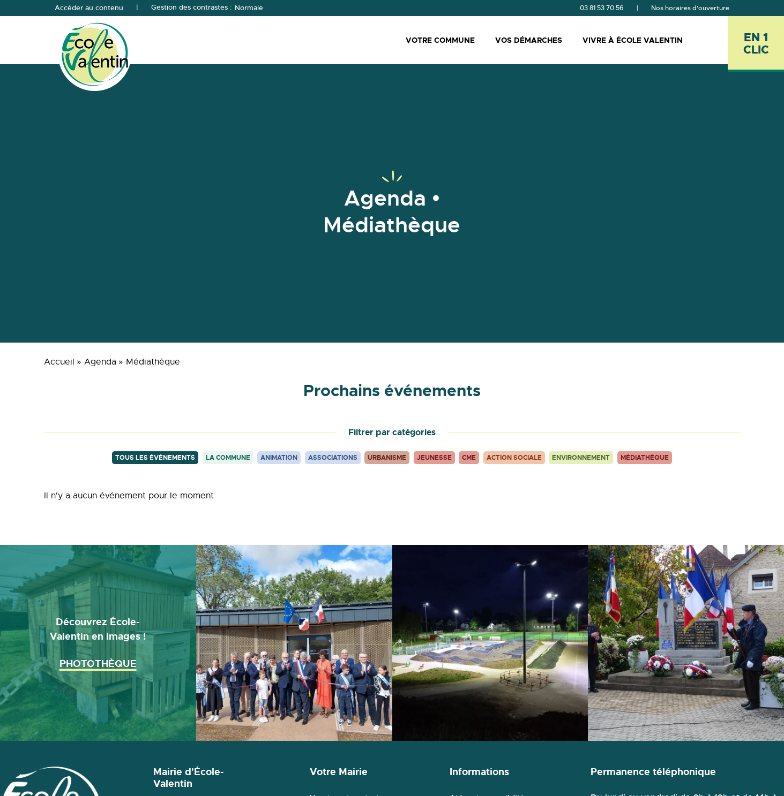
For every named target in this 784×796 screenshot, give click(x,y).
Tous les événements (155, 457)
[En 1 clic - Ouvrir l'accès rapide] (756, 44)
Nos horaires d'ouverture (690, 8)
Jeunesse (434, 457)
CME (469, 457)
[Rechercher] (715, 40)
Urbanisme (387, 457)
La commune (228, 457)
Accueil (59, 362)
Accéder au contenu (89, 8)
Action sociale (514, 457)
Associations (332, 457)
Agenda (100, 362)
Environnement (581, 457)
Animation (278, 457)
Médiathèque (645, 457)
